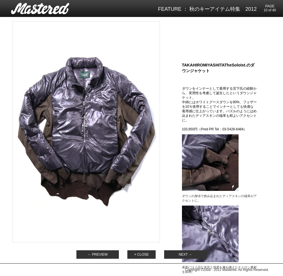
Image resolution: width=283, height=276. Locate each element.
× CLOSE (141, 254)
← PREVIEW (98, 254)
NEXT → (185, 254)
